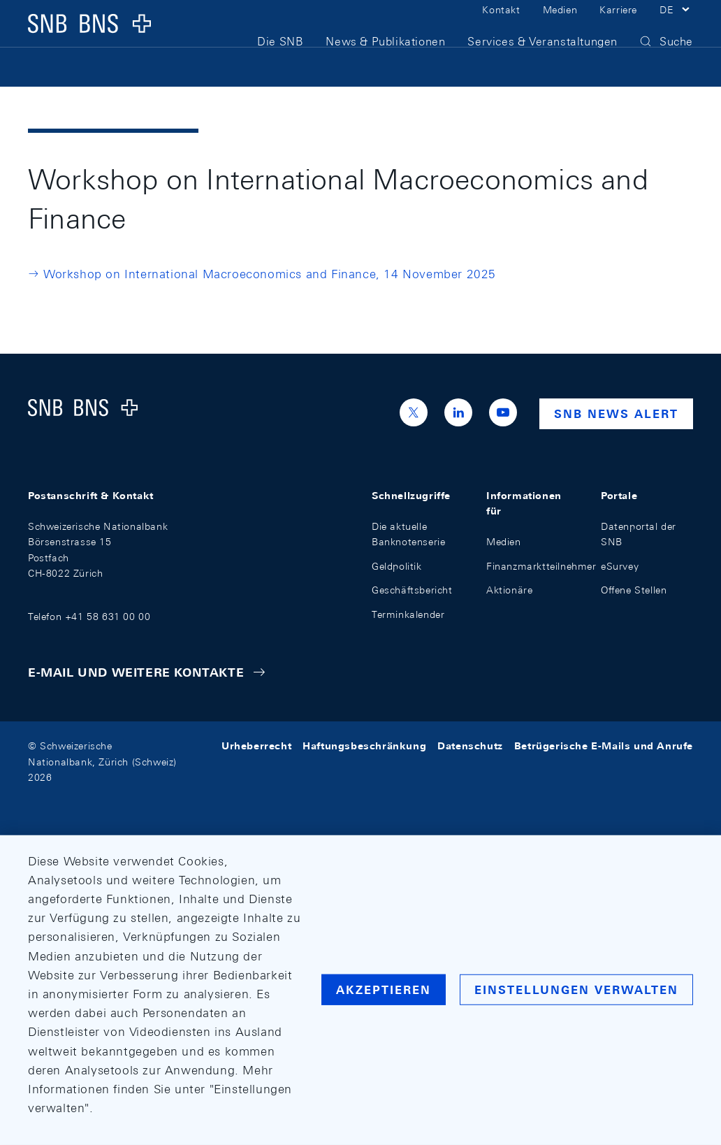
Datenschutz (470, 746)
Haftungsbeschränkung (364, 746)
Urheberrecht (256, 746)
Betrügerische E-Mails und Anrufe (603, 746)
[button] (676, 26)
